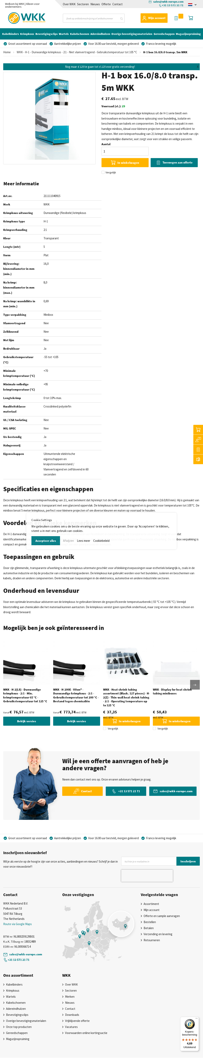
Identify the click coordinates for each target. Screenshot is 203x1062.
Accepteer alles (45, 541)
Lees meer (83, 541)
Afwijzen (68, 541)
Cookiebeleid (101, 541)
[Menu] (196, 1019)
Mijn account (157, 18)
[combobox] (94, 18)
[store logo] (19, 17)
